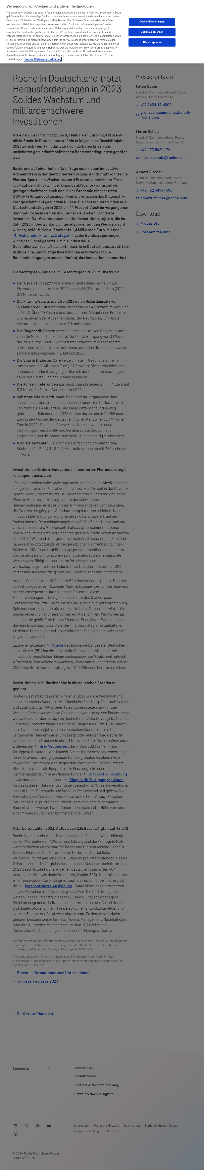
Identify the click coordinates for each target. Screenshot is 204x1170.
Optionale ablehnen (151, 32)
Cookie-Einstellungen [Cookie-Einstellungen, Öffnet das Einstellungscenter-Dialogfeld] (152, 21)
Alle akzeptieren (152, 42)
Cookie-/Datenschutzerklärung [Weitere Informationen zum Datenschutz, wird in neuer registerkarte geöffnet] (43, 59)
